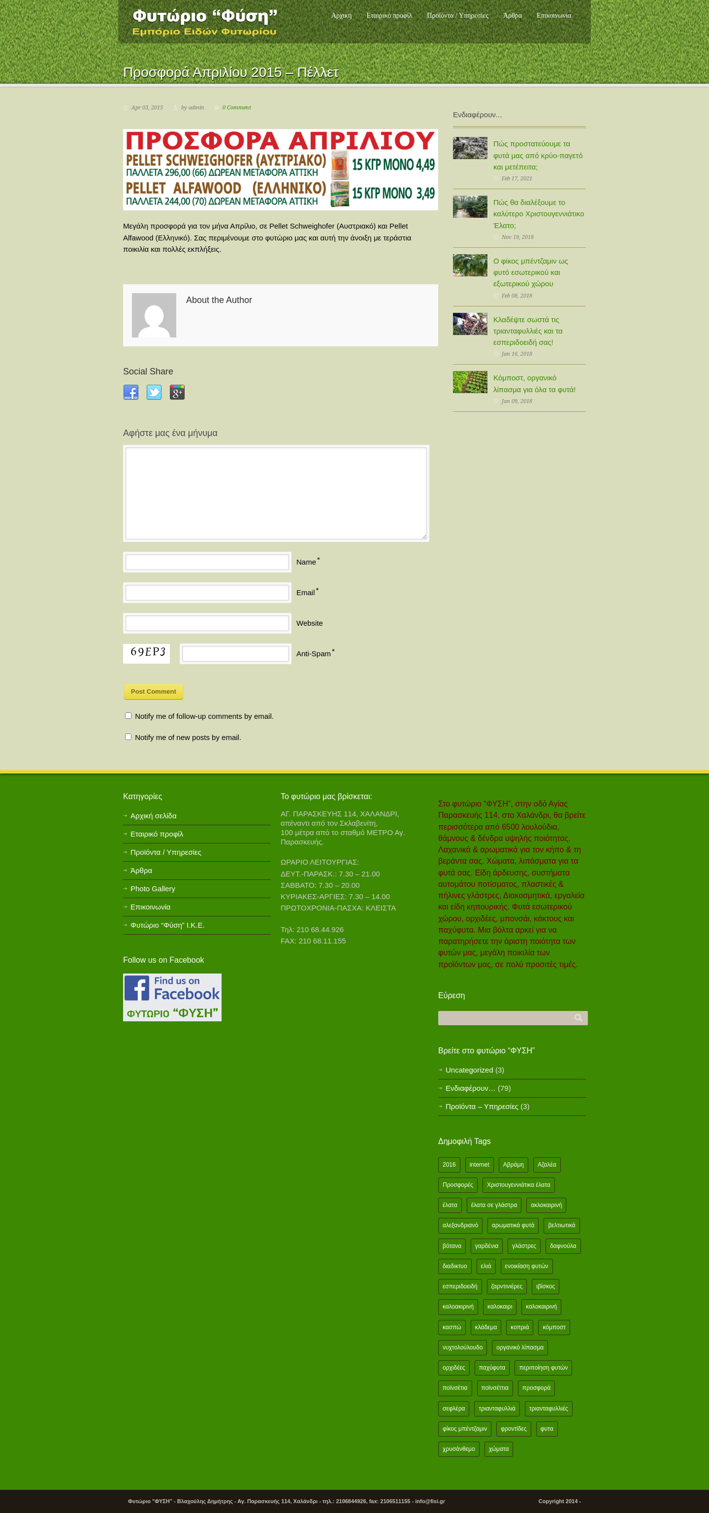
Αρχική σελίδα (153, 815)
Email (305, 592)
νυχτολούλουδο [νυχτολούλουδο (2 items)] (463, 1347)
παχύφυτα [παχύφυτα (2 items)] (492, 1367)
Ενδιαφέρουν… (471, 1088)
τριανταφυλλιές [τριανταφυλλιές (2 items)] (548, 1408)
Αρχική (341, 15)
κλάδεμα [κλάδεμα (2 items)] (486, 1327)
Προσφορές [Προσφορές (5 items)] (458, 1184)
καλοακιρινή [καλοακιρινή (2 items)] (458, 1306)
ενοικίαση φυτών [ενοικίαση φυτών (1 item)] (526, 1266)
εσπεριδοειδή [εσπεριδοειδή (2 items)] (460, 1286)
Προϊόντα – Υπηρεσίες (482, 1106)
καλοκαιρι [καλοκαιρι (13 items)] (499, 1306)
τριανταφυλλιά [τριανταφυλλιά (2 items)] (497, 1408)
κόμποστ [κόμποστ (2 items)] (554, 1327)
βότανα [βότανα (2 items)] (452, 1246)
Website (309, 623)
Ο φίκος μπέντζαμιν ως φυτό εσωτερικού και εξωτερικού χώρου (530, 272)
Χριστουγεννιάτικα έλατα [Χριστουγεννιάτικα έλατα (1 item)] (518, 1184)
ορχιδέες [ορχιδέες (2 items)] (454, 1367)
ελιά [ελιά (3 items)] (486, 1266)
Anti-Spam (313, 653)
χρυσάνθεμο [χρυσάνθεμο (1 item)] (459, 1449)
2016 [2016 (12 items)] (449, 1164)
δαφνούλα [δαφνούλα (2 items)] (563, 1246)
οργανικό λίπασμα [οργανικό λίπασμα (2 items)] (520, 1347)
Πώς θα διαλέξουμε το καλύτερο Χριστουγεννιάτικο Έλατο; (538, 214)
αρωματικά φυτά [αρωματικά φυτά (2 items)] (513, 1225)
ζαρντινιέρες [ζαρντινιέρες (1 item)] (507, 1286)
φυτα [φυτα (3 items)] (547, 1428)
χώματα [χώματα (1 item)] (499, 1449)
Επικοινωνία (554, 15)
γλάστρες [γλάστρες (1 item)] (524, 1246)
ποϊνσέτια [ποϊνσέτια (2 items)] (455, 1387)
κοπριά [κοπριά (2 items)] (520, 1327)
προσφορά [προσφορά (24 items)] (536, 1387)
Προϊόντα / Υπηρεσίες (457, 15)
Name (306, 562)
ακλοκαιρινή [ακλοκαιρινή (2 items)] (546, 1205)
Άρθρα (512, 15)
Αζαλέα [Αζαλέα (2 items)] (547, 1164)
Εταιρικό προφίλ (389, 15)
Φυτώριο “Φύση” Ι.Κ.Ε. (167, 925)
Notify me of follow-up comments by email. (204, 716)
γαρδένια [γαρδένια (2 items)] (486, 1246)
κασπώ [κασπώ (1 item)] (452, 1327)
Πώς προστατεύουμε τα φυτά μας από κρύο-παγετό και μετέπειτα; (538, 155)
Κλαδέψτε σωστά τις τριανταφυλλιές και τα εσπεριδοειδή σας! (528, 331)
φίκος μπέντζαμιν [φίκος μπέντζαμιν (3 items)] (465, 1428)
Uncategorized (469, 1070)
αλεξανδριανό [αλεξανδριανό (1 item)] (460, 1225)
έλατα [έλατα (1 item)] (450, 1205)
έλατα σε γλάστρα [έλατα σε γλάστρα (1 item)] (494, 1205)
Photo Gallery (152, 888)
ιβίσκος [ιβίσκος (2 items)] (545, 1286)
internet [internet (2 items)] (479, 1164)
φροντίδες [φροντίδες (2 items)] (514, 1428)
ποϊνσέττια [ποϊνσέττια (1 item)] (495, 1387)
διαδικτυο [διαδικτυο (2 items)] (455, 1266)
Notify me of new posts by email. (188, 737)
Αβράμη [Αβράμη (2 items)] (513, 1164)
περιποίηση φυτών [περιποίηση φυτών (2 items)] (543, 1367)
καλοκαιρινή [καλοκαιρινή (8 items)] (541, 1306)
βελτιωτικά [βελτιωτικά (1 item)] (561, 1225)
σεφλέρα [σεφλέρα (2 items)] (454, 1408)
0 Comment (237, 107)
